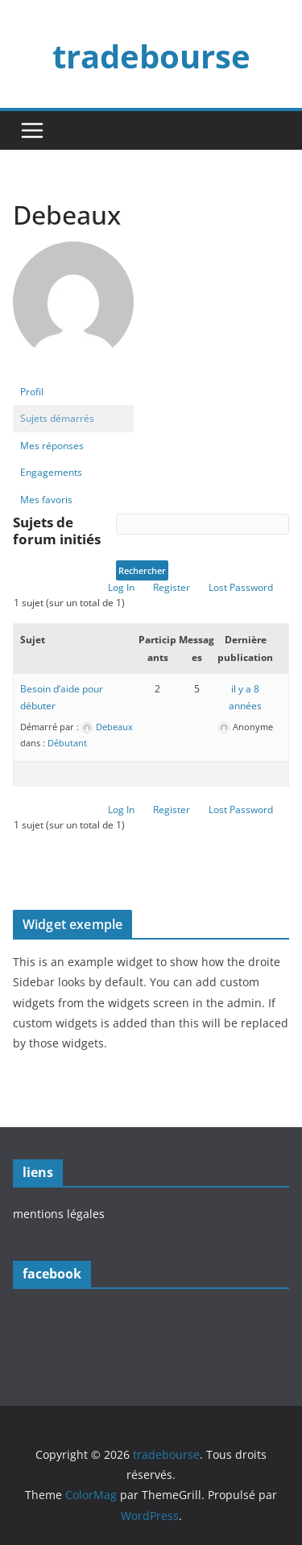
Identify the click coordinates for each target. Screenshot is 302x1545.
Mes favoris (46, 499)
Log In (121, 587)
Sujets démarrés (57, 418)
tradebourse (151, 56)
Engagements (51, 472)
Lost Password (241, 587)
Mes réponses (52, 445)
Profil (31, 392)
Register (171, 587)
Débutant (67, 743)
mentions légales (59, 1213)
